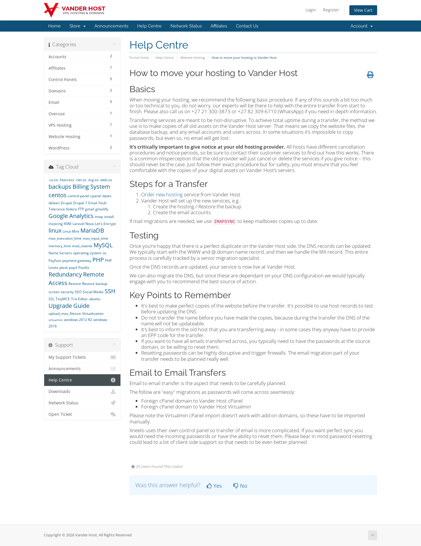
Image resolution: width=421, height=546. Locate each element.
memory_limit (60, 245)
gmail (89, 209)
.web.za (106, 179)
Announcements (111, 26)
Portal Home (139, 57)
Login (311, 10)
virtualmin (56, 320)
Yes (214, 485)
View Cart (363, 10)
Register (331, 10)
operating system (87, 252)
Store (78, 26)
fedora (71, 209)
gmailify (101, 209)
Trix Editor (79, 298)
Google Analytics (71, 216)
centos (58, 195)
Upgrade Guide (69, 306)
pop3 (73, 267)
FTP (81, 209)
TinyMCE (63, 298)
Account (362, 26)
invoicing (56, 223)
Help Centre (149, 26)
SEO (78, 291)
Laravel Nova (83, 223)
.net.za (80, 179)
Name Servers (60, 252)
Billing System (91, 186)
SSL (51, 298)
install (109, 216)
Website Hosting (192, 57)
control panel (78, 195)
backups (60, 186)
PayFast (55, 260)
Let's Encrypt (105, 223)
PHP (98, 260)
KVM (67, 223)
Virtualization (92, 313)
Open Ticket (82, 414)
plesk (63, 267)
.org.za (93, 179)
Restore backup (94, 283)
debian (54, 202)
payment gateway (76, 260)
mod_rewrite (82, 245)
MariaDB (92, 230)
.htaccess (66, 179)
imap (99, 216)
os (104, 252)
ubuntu (94, 298)
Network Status (186, 26)
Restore (74, 283)
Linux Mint (71, 231)
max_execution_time (65, 238)
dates (106, 195)
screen (54, 291)
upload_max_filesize (65, 313)
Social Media (93, 291)
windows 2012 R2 (78, 319)
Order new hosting (162, 194)
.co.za (53, 179)
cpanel (95, 195)
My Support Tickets (82, 357)
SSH (110, 291)
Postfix (83, 267)
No (240, 485)
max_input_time (95, 238)
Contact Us (247, 26)
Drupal (66, 202)
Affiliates (218, 26)
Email (92, 202)
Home (54, 26)
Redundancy (65, 274)
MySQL (103, 245)
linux (55, 230)
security (67, 291)
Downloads (82, 391)
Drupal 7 (80, 202)
